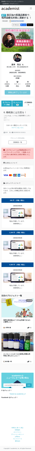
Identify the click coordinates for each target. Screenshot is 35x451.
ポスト (30, 24)
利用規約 (17, 430)
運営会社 (17, 441)
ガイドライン (17, 432)
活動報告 (28, 104)
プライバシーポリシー (17, 434)
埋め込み (16, 24)
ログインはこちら (18, 127)
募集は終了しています (17, 92)
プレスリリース (17, 439)
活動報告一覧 (17, 142)
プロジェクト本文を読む (17, 138)
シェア (23, 24)
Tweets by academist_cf (17, 394)
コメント (17, 104)
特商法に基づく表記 (17, 427)
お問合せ (17, 436)
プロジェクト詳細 (6, 103)
